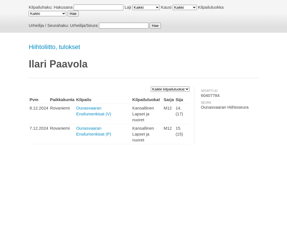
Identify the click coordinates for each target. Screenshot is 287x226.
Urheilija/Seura (84, 25)
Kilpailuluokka (211, 7)
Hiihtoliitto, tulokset (54, 46)
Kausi (166, 7)
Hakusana (63, 7)
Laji (128, 7)
